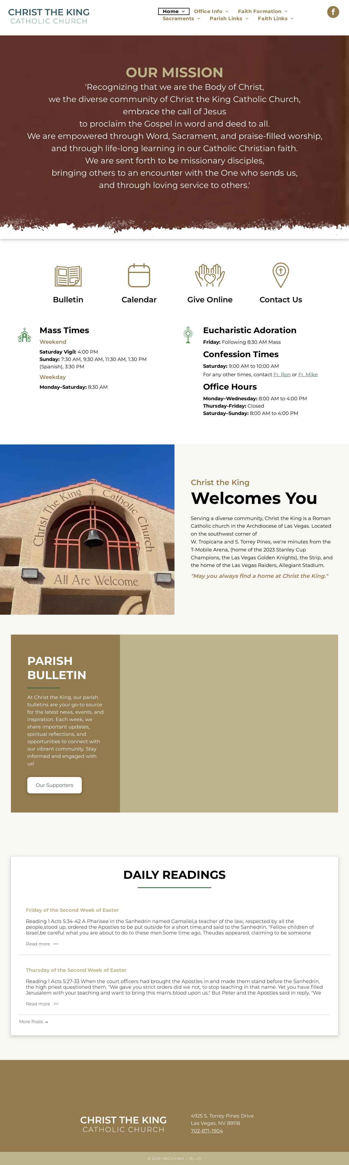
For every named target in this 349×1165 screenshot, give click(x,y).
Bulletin (68, 302)
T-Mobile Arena (209, 550)
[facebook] (333, 12)
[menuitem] (174, 11)
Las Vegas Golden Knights (263, 558)
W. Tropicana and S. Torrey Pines (230, 542)
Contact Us (281, 302)
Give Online (210, 302)
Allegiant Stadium (301, 565)
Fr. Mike (308, 375)
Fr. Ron (282, 375)
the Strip (310, 558)
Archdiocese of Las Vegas (277, 526)
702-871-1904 (207, 1131)
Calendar (139, 302)
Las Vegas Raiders (254, 565)
